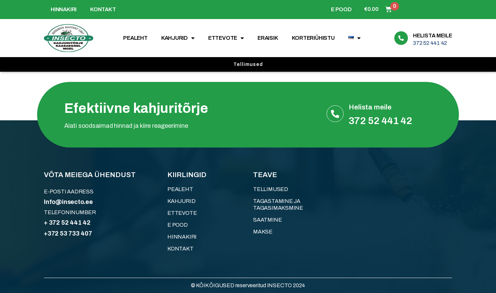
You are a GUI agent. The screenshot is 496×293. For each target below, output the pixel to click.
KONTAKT (103, 9)
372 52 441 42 (430, 43)
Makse (262, 232)
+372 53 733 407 (68, 233)
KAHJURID (178, 38)
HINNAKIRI (64, 9)
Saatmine (267, 220)
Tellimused (270, 189)
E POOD (341, 9)
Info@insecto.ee (68, 202)
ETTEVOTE (226, 38)
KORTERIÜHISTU (313, 38)
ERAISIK (268, 38)
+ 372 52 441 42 (67, 222)
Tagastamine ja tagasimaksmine (278, 204)
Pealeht (135, 38)
